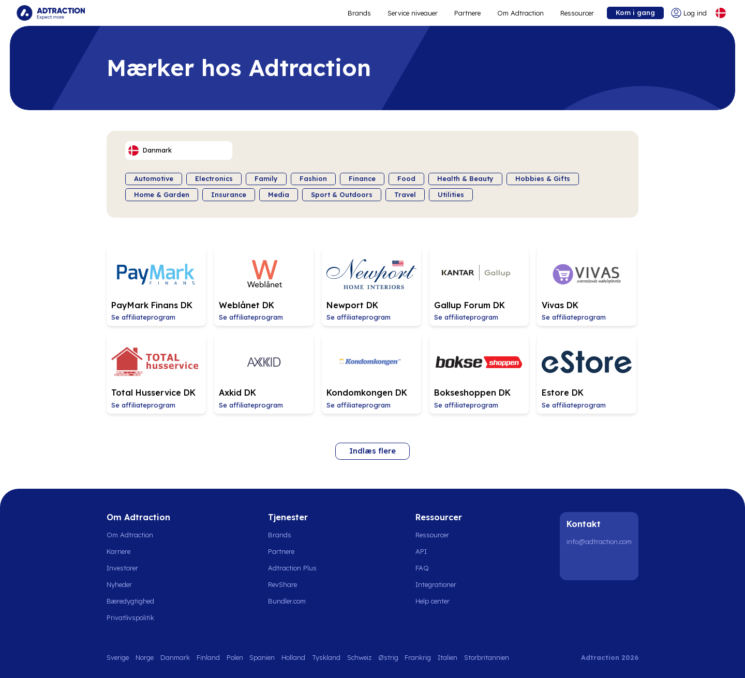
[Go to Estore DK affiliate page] (586, 374)
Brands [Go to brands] (279, 535)
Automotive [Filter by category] (153, 178)
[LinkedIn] (576, 564)
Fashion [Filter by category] (313, 178)
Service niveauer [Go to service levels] (413, 13)
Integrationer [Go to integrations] (435, 584)
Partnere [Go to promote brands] (467, 13)
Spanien (262, 657)
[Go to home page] (51, 13)
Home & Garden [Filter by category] (161, 194)
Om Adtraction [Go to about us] (130, 535)
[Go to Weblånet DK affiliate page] (264, 286)
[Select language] (720, 13)
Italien (447, 657)
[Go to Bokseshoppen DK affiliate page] (479, 374)
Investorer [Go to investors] (122, 568)
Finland (208, 657)
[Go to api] (438, 551)
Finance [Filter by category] (362, 178)
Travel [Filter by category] (405, 194)
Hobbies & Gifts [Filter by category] (542, 178)
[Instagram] (603, 564)
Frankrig (418, 657)
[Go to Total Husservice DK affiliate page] (156, 374)
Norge (145, 657)
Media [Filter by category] (278, 194)
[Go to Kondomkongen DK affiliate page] (371, 374)
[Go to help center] (438, 601)
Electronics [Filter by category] (214, 178)
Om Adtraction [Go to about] (520, 13)
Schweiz (359, 657)
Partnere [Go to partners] (281, 551)
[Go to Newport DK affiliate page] (371, 286)
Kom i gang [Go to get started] (635, 12)
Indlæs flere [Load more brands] (372, 451)
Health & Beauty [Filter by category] (465, 178)
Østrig (388, 657)
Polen (235, 657)
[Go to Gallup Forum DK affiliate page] (479, 286)
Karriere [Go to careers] (118, 551)
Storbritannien (486, 657)
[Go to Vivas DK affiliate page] (586, 286)
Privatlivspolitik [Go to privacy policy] (130, 617)
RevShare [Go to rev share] (282, 584)
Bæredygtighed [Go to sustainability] (130, 601)
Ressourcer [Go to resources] (577, 13)
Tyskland (326, 657)
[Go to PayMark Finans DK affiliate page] (156, 286)
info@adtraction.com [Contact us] (599, 541)
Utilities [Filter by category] (451, 194)
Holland (293, 657)
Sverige (118, 657)
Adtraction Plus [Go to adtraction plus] (292, 568)
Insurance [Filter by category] (228, 194)
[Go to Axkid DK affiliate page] (264, 374)
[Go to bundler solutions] (292, 601)
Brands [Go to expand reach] (359, 13)
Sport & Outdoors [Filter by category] (342, 194)
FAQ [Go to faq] (422, 568)
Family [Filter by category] (266, 178)
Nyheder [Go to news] (119, 584)
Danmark (175, 657)
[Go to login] (688, 13)
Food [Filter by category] (406, 178)
